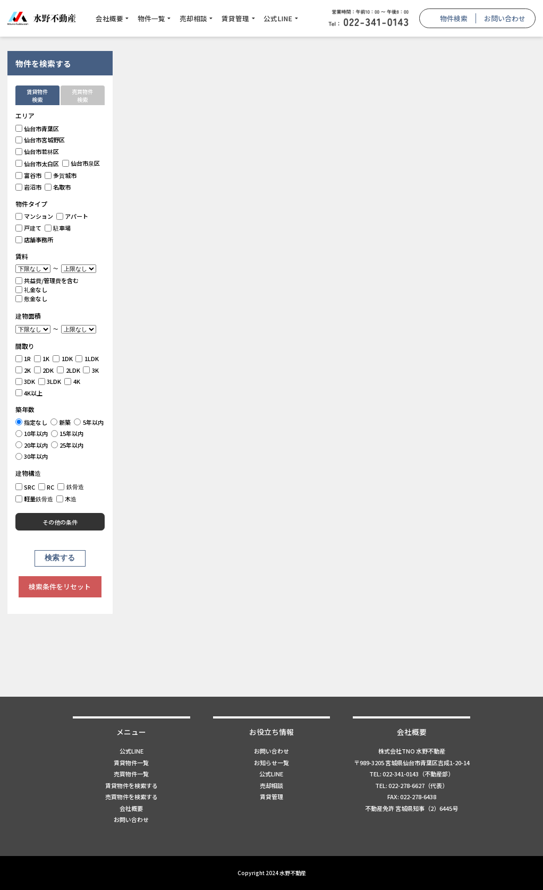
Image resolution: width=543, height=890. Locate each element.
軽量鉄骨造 (34, 498)
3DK (25, 381)
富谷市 (28, 175)
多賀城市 (61, 175)
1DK (63, 358)
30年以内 (31, 456)
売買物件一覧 (131, 773)
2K (23, 370)
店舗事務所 (34, 239)
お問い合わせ (504, 18)
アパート (72, 216)
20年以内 (31, 445)
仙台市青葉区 (37, 128)
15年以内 (67, 433)
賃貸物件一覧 (131, 762)
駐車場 (58, 228)
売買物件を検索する (131, 796)
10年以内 (31, 433)
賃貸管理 (235, 18)
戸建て (28, 228)
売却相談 (193, 18)
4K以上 (29, 393)
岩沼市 (28, 187)
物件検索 (454, 18)
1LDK (87, 358)
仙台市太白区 (37, 163)
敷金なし (31, 298)
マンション (34, 216)
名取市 (58, 187)
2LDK (68, 370)
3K (91, 370)
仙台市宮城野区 (40, 139)
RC (46, 487)
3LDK (50, 381)
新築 (60, 422)
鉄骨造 (70, 486)
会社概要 (109, 18)
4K (72, 381)
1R (23, 358)
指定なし (31, 422)
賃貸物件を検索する (131, 785)
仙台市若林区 (37, 151)
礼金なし (31, 289)
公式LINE (278, 18)
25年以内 (67, 445)
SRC (25, 487)
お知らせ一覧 (271, 762)
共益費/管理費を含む (47, 280)
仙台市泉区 (81, 163)
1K (42, 358)
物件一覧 (151, 18)
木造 (66, 498)
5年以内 (89, 422)
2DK (44, 370)
